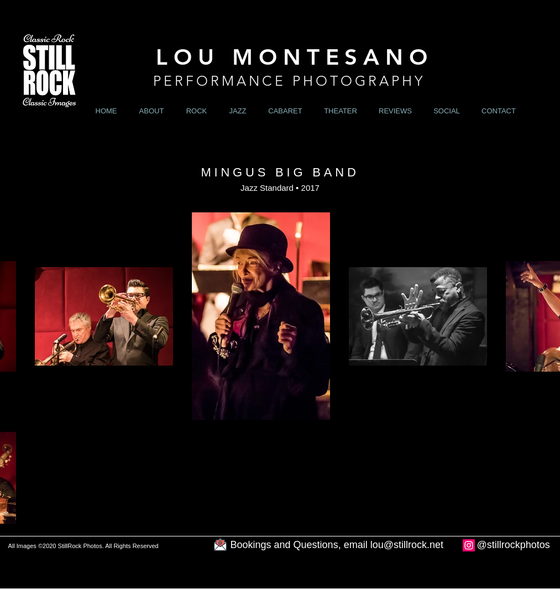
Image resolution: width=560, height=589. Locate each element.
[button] (196, 111)
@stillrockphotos (513, 544)
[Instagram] (469, 545)
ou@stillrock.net (408, 544)
